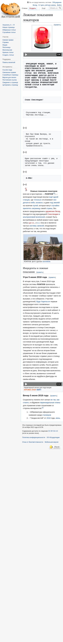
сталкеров (46, 415)
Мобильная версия (51, 442)
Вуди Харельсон (43, 302)
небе (33, 203)
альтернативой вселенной (34, 217)
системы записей (36, 226)
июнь (58, 418)
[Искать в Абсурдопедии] (55, 13)
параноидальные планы (50, 402)
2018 (48, 418)
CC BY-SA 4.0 (53, 431)
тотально (38, 200)
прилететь (27, 208)
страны (49, 208)
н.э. (38, 223)
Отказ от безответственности (32, 442)
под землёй (55, 203)
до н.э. (32, 223)
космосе (39, 203)
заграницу (36, 208)
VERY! (38, 390)
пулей (35, 206)
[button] (43, 55)
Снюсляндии (53, 214)
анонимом (46, 261)
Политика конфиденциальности (33, 437)
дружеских (50, 211)
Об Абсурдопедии (53, 437)
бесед (57, 211)
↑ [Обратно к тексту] (29, 412)
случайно (55, 206)
